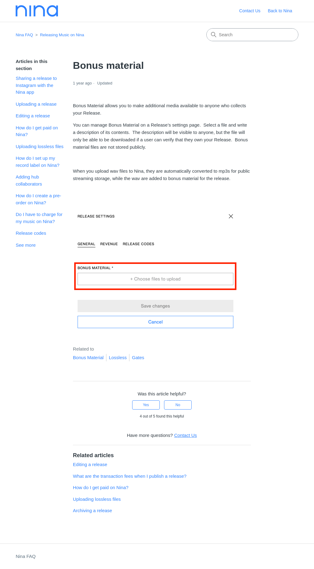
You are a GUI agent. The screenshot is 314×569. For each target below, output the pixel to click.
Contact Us (249, 10)
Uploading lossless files (39, 146)
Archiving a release (92, 510)
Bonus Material (88, 357)
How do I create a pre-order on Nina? (38, 199)
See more (26, 245)
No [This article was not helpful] (177, 405)
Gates (138, 357)
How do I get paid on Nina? (37, 131)
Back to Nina (280, 10)
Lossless (118, 357)
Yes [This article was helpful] (146, 405)
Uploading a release (36, 104)
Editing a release (33, 115)
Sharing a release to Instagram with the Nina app (36, 85)
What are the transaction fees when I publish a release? (129, 476)
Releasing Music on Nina (62, 35)
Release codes (31, 233)
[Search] (252, 35)
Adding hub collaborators (29, 180)
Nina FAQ (24, 35)
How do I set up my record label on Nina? (37, 161)
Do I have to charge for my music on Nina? (39, 218)
